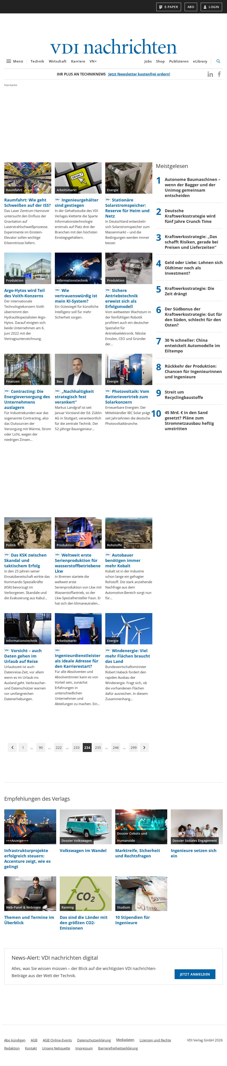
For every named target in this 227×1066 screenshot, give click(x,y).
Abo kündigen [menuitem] (14, 1043)
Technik (37, 64)
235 (98, 750)
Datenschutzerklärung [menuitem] (94, 1043)
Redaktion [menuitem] (12, 1051)
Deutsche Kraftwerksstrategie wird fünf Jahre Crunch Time (190, 219)
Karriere (78, 64)
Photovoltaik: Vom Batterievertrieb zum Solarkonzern (127, 399)
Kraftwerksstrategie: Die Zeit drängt (189, 293)
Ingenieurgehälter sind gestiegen (76, 205)
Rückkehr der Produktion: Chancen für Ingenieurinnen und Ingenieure (193, 374)
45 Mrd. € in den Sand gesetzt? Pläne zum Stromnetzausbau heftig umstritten (189, 423)
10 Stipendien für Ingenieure (132, 922)
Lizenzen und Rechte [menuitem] (155, 1043)
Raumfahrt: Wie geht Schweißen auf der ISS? (27, 205)
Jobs (148, 64)
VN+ (93, 64)
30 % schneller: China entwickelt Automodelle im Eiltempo (192, 348)
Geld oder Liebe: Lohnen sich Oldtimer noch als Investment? (194, 270)
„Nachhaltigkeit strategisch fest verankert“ (74, 399)
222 (59, 750)
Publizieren (179, 64)
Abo (191, 7)
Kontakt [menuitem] (31, 1051)
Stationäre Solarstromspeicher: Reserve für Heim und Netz (127, 210)
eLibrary (200, 64)
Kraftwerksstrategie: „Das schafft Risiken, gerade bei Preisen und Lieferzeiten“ (191, 245)
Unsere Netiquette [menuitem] (56, 1051)
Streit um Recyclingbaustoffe (184, 397)
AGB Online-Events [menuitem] (57, 1043)
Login (211, 7)
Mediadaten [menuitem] (125, 1042)
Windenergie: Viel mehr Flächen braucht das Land (127, 659)
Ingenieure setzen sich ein (194, 855)
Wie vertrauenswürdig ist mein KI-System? (76, 298)
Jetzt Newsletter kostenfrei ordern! (139, 76)
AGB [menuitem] (34, 1043)
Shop (160, 64)
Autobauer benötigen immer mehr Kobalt (122, 563)
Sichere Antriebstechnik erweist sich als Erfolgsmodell (121, 301)
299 (134, 750)
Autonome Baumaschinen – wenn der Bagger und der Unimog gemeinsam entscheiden (192, 190)
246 (116, 750)
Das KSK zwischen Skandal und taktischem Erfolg (25, 563)
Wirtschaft (58, 64)
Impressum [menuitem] (84, 1051)
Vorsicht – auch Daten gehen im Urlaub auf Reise (23, 659)
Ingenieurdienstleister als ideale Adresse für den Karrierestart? (77, 664)
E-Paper (168, 7)
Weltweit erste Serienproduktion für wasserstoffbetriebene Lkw (78, 565)
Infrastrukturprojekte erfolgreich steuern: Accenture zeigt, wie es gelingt (27, 861)
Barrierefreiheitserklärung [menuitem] (118, 1051)
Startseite (10, 87)
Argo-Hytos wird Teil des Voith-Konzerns (24, 295)
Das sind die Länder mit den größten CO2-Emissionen (83, 925)
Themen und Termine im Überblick (29, 922)
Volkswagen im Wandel (83, 853)
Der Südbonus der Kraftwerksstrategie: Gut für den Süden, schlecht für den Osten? (193, 319)
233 (77, 750)
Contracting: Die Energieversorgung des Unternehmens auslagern (27, 402)
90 (41, 750)
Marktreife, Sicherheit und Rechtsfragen (137, 855)
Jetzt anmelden (195, 977)
